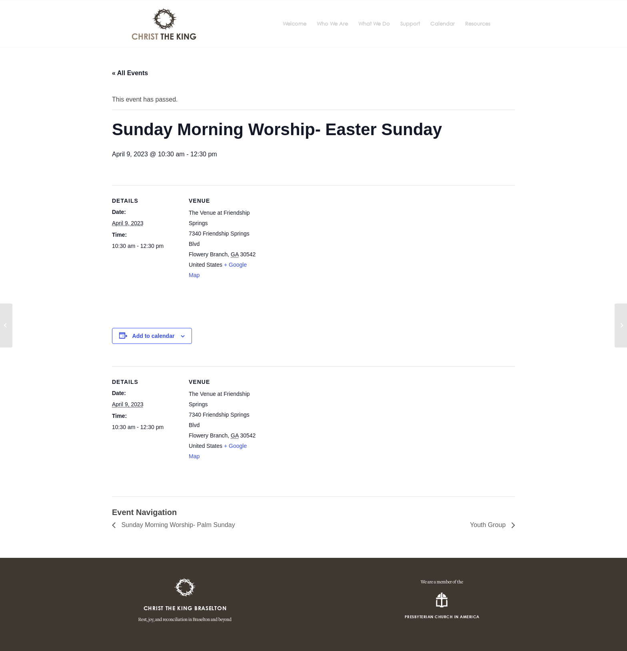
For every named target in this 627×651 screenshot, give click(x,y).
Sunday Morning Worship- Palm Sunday (177, 524)
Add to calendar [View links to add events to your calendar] (153, 336)
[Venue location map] (308, 253)
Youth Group (488, 524)
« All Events (130, 73)
